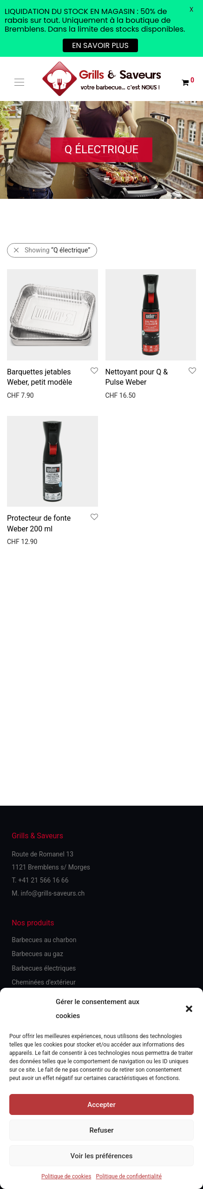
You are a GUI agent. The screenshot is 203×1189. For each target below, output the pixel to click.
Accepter (101, 1105)
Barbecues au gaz (37, 954)
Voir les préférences (102, 1156)
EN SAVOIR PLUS (100, 45)
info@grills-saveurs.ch (53, 893)
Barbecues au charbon (44, 940)
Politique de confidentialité (129, 1176)
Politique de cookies (66, 1176)
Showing (57, 250)
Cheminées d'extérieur (44, 982)
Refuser (101, 1130)
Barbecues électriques (44, 968)
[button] (189, 1008)
